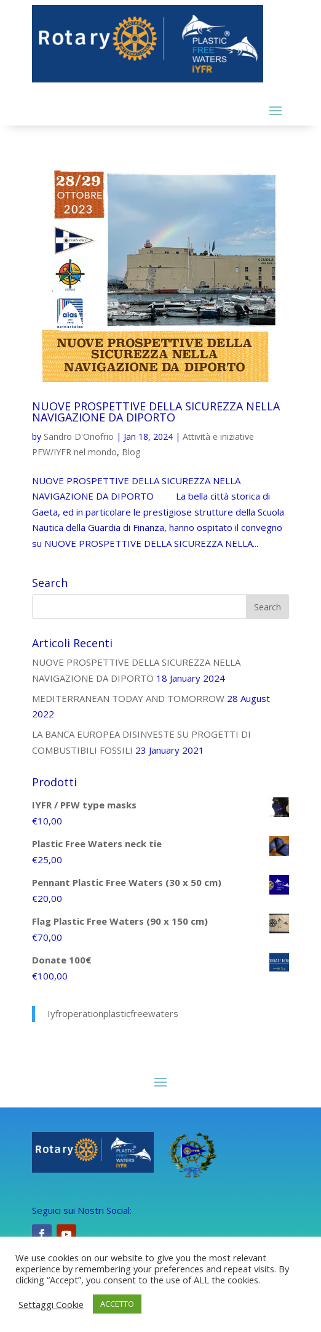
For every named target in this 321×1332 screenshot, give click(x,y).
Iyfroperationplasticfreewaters (112, 1013)
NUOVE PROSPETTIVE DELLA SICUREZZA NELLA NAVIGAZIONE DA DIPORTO (156, 412)
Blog (131, 452)
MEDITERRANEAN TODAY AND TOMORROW (128, 698)
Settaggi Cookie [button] (51, 1304)
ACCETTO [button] (117, 1303)
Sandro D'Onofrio (79, 436)
